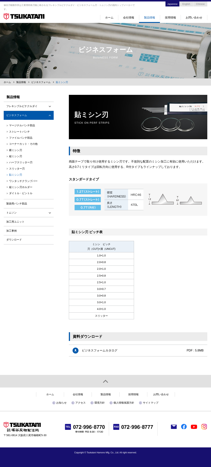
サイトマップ (150, 402)
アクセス (80, 402)
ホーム (109, 17)
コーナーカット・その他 (23, 143)
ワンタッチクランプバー (23, 181)
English (186, 4)
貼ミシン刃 (15, 174)
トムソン (11, 212)
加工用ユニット (15, 221)
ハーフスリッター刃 (20, 162)
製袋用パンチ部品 (16, 203)
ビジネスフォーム (41, 82)
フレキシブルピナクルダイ (21, 106)
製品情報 (149, 17)
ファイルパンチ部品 (20, 137)
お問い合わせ (194, 17)
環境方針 (99, 402)
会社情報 (128, 17)
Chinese (200, 4)
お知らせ (61, 402)
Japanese (172, 4)
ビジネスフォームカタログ (99, 350)
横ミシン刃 (15, 150)
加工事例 (11, 230)
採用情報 (170, 17)
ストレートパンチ (19, 131)
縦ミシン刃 (15, 156)
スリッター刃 (17, 168)
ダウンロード (14, 239)
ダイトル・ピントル (20, 193)
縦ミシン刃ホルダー (20, 187)
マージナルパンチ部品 (22, 125)
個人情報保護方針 (123, 402)
